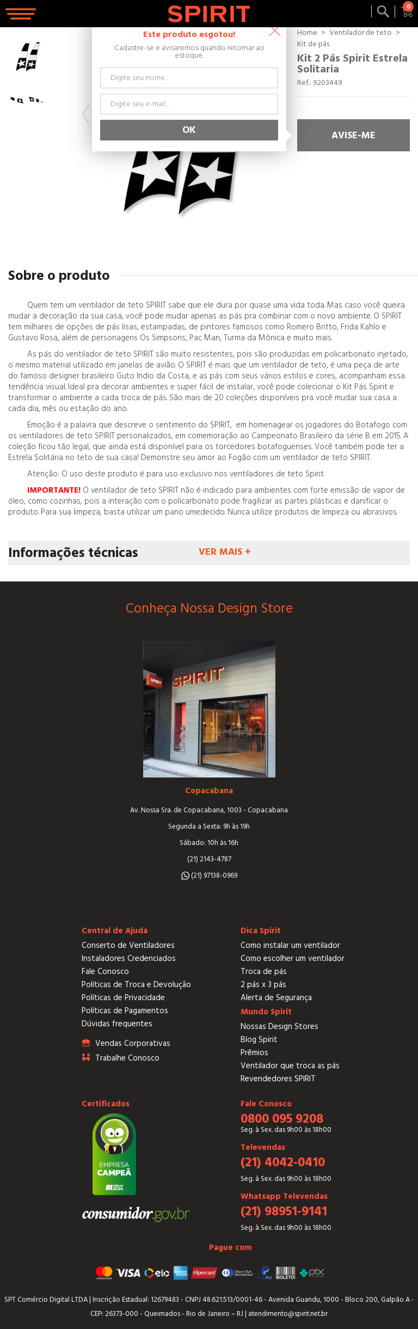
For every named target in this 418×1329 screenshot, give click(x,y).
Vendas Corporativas (132, 1043)
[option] (26, 55)
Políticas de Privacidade (123, 997)
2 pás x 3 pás (263, 984)
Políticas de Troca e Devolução (136, 984)
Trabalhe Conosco (127, 1058)
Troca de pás (264, 971)
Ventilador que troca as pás (290, 1065)
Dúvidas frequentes (117, 1024)
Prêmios (254, 1052)
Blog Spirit (259, 1039)
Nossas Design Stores (279, 1026)
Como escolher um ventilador (293, 958)
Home (307, 32)
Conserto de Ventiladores (128, 945)
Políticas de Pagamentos (125, 1010)
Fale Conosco (105, 971)
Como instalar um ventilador (290, 945)
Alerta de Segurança (276, 997)
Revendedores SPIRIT (278, 1079)
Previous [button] (85, 114)
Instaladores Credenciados (129, 958)
